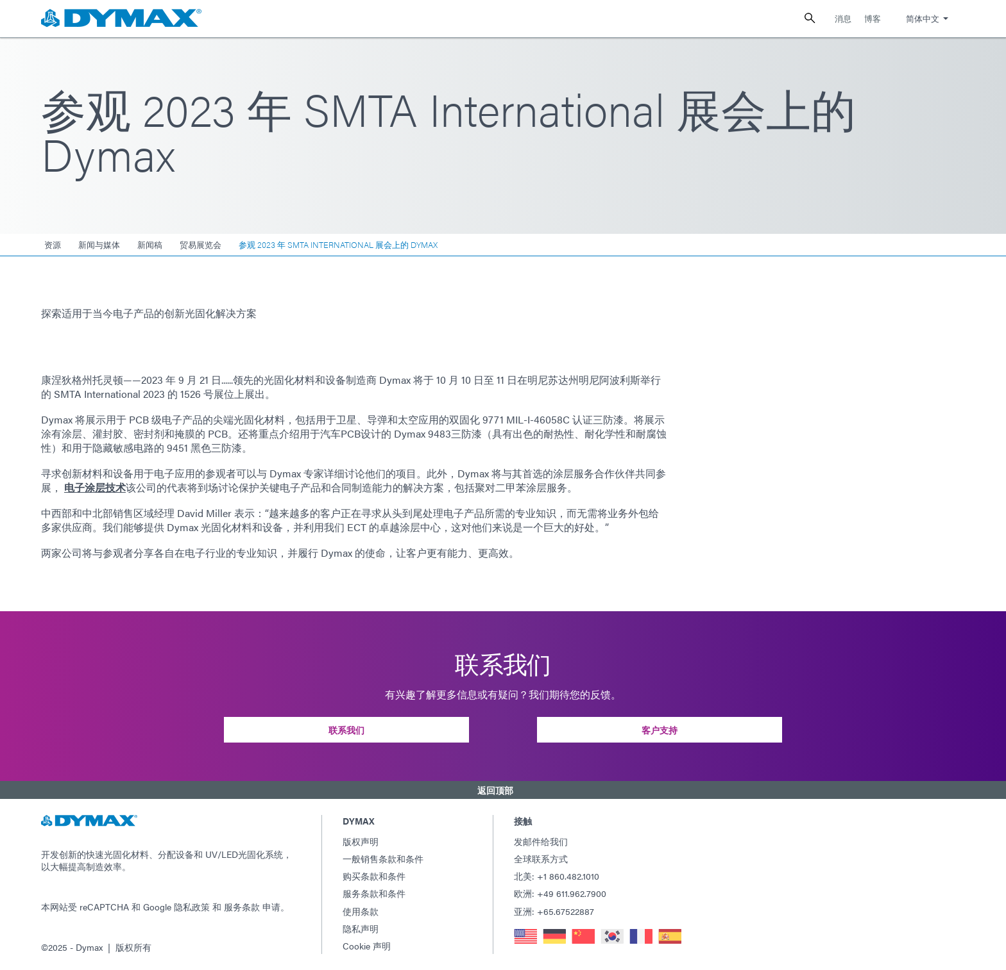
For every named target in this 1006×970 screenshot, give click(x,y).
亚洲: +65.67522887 (554, 911)
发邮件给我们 (541, 841)
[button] (503, 790)
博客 (872, 18)
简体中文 (922, 18)
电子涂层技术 (95, 487)
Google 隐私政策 (176, 906)
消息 (843, 18)
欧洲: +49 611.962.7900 (560, 893)
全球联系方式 (541, 858)
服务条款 (242, 906)
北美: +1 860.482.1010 (556, 875)
